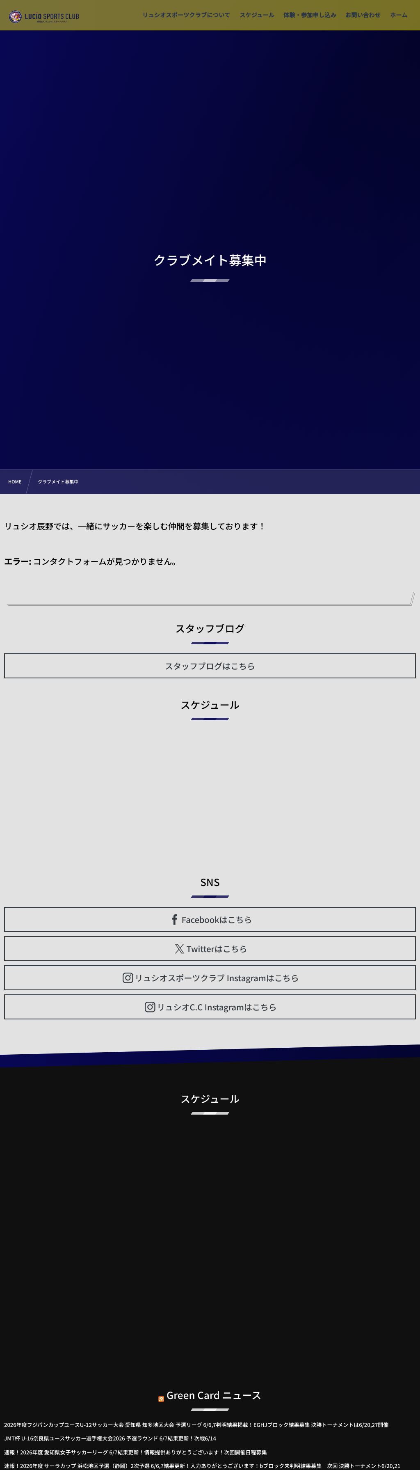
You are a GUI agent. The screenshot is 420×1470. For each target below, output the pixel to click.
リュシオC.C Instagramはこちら (216, 1007)
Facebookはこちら (217, 919)
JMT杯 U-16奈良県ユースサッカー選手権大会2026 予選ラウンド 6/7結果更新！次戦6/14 (110, 1438)
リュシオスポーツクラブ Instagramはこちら (217, 978)
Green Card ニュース (214, 1388)
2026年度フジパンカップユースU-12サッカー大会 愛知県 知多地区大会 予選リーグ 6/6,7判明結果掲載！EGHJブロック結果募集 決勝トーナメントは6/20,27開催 (196, 1425)
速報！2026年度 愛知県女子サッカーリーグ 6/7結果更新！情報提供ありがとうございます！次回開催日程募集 (135, 1452)
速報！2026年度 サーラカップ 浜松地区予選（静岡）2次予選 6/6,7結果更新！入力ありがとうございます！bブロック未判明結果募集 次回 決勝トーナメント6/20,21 (202, 1466)
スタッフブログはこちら (210, 666)
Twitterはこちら (217, 949)
